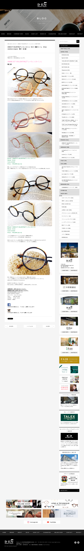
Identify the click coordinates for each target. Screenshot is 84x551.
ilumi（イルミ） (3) (67, 73)
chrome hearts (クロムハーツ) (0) (69, 167)
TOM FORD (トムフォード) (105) (70, 171)
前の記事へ (11, 326)
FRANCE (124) (65, 140)
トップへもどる (30, 326)
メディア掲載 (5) (65, 234)
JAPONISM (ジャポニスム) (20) (69, 100)
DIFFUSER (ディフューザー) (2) (69, 85)
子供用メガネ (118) (66, 228)
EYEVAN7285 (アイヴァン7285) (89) (70, 89)
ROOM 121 (43, 33)
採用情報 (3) (65, 237)
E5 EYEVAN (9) (65, 64)
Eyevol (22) (65, 57)
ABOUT (20, 532)
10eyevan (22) (66, 70)
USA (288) (64, 163)
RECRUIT (80, 33)
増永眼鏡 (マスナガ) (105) (68, 132)
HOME (3, 33)
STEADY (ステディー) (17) (68, 114)
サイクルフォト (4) (66, 216)
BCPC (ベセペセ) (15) (67, 82)
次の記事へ (48, 326)
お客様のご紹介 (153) (67, 210)
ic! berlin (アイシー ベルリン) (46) (69, 151)
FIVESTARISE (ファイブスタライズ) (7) (70, 97)
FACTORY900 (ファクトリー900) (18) (69, 93)
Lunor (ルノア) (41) (67, 154)
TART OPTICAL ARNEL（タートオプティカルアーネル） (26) (70, 121)
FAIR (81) (64, 206)
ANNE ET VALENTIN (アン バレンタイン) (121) (70, 143)
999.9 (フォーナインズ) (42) (69, 79)
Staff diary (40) (65, 48)
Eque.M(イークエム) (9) (68, 76)
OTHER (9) (64, 190)
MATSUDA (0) (65, 67)
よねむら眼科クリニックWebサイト (67, 468)
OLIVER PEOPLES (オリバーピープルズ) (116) (70, 181)
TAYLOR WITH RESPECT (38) (70, 61)
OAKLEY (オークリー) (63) (68, 177)
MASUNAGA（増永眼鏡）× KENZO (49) (68, 136)
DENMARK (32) (65, 184)
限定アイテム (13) (66, 225)
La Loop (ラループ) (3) (67, 174)
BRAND (9, 33)
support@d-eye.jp (56, 542)
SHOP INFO (37, 43)
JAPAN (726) (64, 51)
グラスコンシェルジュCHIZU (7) (69, 213)
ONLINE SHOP (62, 33)
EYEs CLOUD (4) (66, 203)
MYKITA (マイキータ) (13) (68, 157)
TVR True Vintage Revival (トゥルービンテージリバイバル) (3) (70, 125)
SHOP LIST (34, 33)
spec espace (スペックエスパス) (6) (70, 110)
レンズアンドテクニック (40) (68, 222)
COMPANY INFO (18, 33)
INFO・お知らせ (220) (67, 200)
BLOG (27, 33)
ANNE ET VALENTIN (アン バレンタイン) (26, 43)
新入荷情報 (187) (66, 231)
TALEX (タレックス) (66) (68, 117)
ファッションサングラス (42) (68, 219)
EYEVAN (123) (65, 54)
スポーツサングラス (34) (67, 197)
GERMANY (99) (65, 147)
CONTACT (72, 33)
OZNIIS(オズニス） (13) (67, 106)
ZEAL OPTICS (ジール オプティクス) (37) (69, 129)
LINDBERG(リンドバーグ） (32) (69, 187)
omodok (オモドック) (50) (68, 103)
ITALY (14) (64, 160)
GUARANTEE (52, 33)
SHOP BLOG (74, 270)
